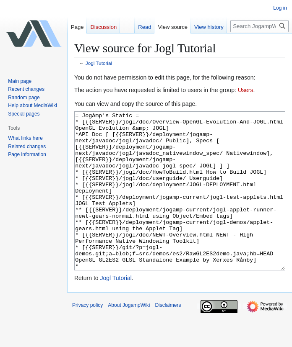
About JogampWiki (129, 336)
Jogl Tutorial (99, 63)
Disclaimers (168, 336)
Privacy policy (87, 336)
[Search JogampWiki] (259, 26)
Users (245, 90)
